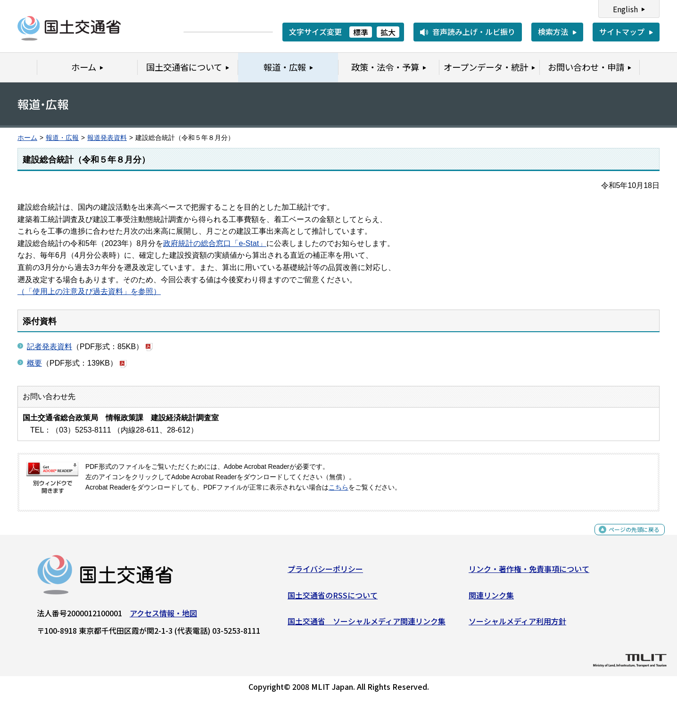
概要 (34, 363)
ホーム (27, 137)
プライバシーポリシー (325, 572)
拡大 (388, 32)
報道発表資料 (107, 137)
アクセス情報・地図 (163, 616)
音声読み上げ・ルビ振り (473, 31)
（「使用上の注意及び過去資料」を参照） (89, 291)
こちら (338, 487)
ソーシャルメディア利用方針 (517, 624)
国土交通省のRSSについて (333, 598)
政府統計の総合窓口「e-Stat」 (214, 243)
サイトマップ (621, 31)
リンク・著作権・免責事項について (529, 572)
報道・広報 (62, 137)
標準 (360, 32)
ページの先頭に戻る (626, 538)
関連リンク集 (491, 598)
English (625, 9)
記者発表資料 (49, 347)
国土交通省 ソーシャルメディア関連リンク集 (367, 624)
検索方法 (553, 31)
